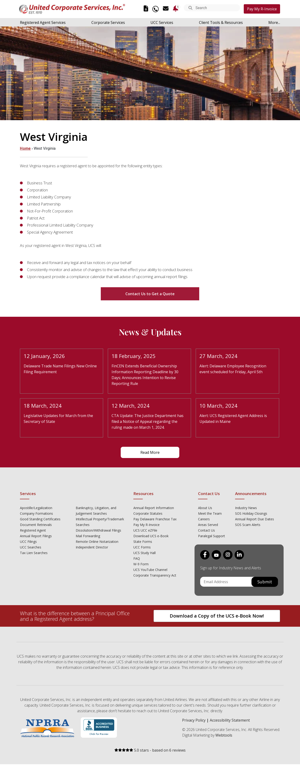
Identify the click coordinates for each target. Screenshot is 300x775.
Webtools (223, 735)
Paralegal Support (211, 536)
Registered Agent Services (43, 22)
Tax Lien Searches (34, 553)
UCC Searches (30, 547)
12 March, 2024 (131, 405)
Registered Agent (33, 530)
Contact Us (206, 530)
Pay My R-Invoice (262, 8)
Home (25, 148)
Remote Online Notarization (97, 541)
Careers (204, 519)
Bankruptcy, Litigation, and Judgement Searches (96, 511)
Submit (264, 582)
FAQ (136, 558)
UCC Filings (28, 541)
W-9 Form (141, 564)
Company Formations (36, 513)
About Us (205, 508)
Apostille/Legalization (36, 508)
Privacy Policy (194, 720)
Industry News (246, 508)
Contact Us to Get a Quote (150, 293)
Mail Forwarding (88, 536)
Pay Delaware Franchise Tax (154, 519)
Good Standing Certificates (40, 519)
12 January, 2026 (44, 355)
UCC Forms (142, 547)
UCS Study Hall (144, 553)
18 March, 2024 (43, 405)
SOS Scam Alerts (247, 524)
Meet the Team (210, 513)
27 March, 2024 (218, 355)
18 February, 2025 (134, 355)
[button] (190, 8)
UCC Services (161, 22)
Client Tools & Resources (221, 22)
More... (274, 22)
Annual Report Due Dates (254, 519)
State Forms (142, 541)
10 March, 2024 (218, 405)
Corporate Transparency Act (154, 575)
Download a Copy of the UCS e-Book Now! (216, 616)
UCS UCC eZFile (145, 530)
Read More (150, 452)
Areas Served (208, 524)
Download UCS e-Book (151, 536)
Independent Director (92, 547)
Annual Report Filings (36, 536)
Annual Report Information (153, 508)
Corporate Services (108, 22)
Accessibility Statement (230, 720)
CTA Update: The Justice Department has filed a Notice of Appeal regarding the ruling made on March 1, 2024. (148, 421)
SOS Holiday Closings (251, 513)
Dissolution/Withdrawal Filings (98, 530)
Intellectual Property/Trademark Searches (100, 522)
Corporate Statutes (147, 513)
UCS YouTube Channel (150, 569)
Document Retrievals (36, 524)
